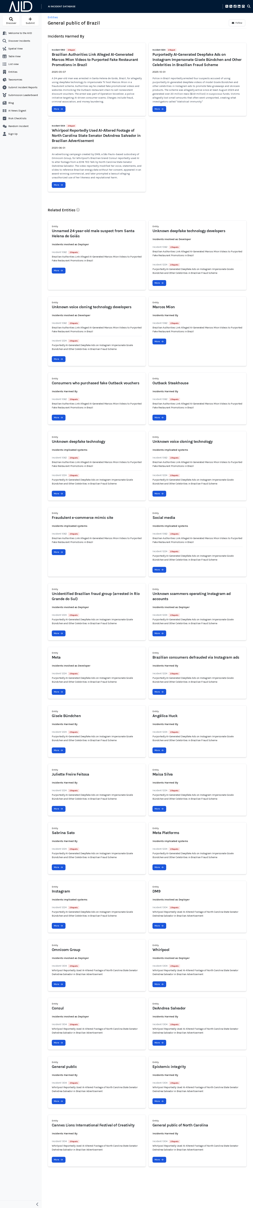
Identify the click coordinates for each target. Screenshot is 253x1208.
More (58, 109)
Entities (53, 17)
